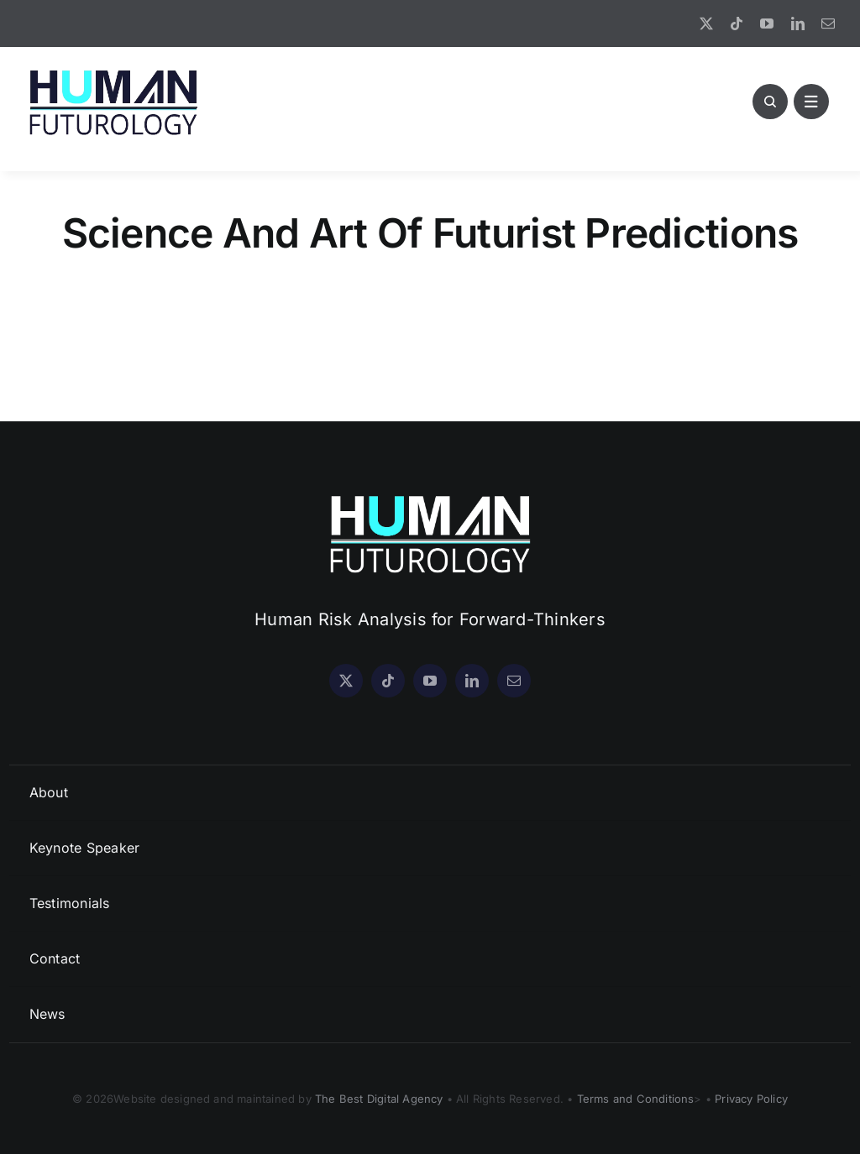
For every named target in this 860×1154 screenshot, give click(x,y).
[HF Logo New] (113, 70)
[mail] (828, 23)
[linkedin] (798, 23)
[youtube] (766, 23)
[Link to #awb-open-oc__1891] (811, 101)
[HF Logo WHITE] (430, 495)
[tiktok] (736, 23)
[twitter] (706, 23)
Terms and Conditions (636, 1098)
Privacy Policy (751, 1098)
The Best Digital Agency (379, 1098)
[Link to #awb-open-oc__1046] (770, 101)
